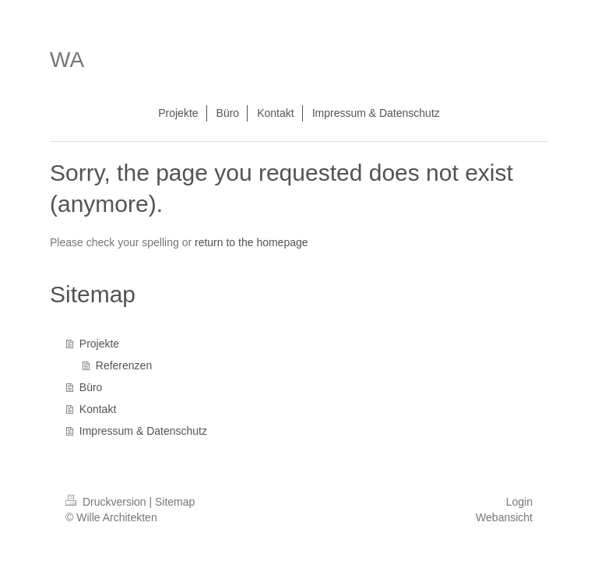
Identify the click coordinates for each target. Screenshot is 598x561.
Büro (91, 387)
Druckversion (107, 502)
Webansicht (504, 517)
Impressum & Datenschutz (143, 431)
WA (67, 60)
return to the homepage (251, 242)
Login (519, 502)
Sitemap (175, 502)
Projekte (99, 343)
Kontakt (97, 409)
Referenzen (124, 365)
